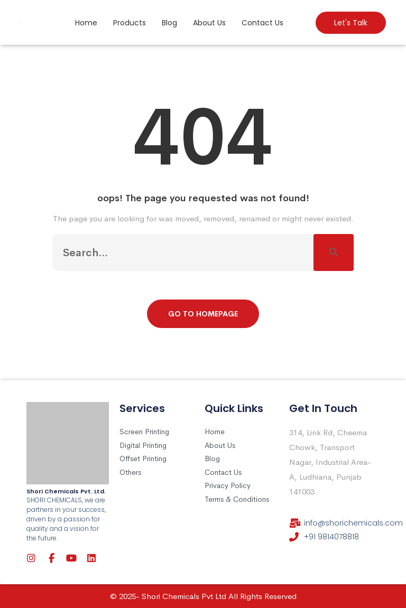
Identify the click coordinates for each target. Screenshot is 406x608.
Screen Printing (144, 431)
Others (130, 472)
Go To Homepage (203, 314)
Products (129, 22)
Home (86, 22)
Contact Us (262, 22)
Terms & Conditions (237, 499)
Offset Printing (143, 458)
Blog (169, 22)
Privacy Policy (228, 485)
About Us (209, 22)
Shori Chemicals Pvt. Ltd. (66, 491)
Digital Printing (143, 445)
